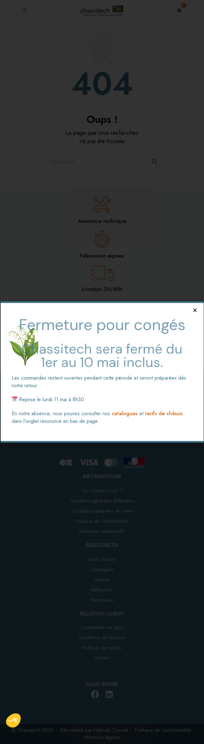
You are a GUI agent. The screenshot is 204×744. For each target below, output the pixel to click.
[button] (195, 310)
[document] (102, 372)
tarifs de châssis (164, 413)
